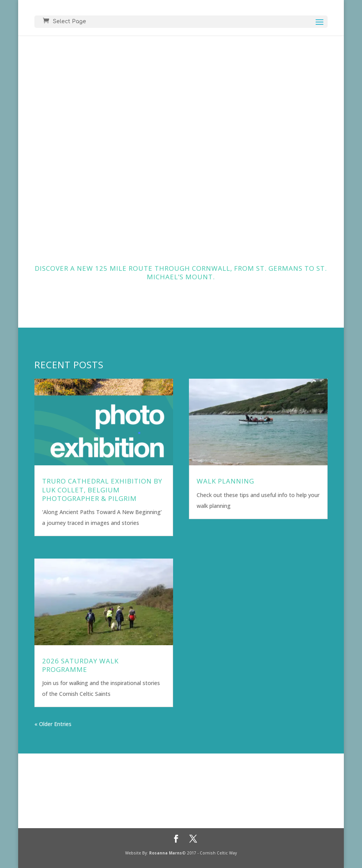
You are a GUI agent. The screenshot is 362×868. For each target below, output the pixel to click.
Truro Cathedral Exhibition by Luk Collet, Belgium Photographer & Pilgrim (102, 489)
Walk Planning (225, 481)
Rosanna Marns (165, 853)
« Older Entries (52, 724)
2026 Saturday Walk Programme (80, 665)
